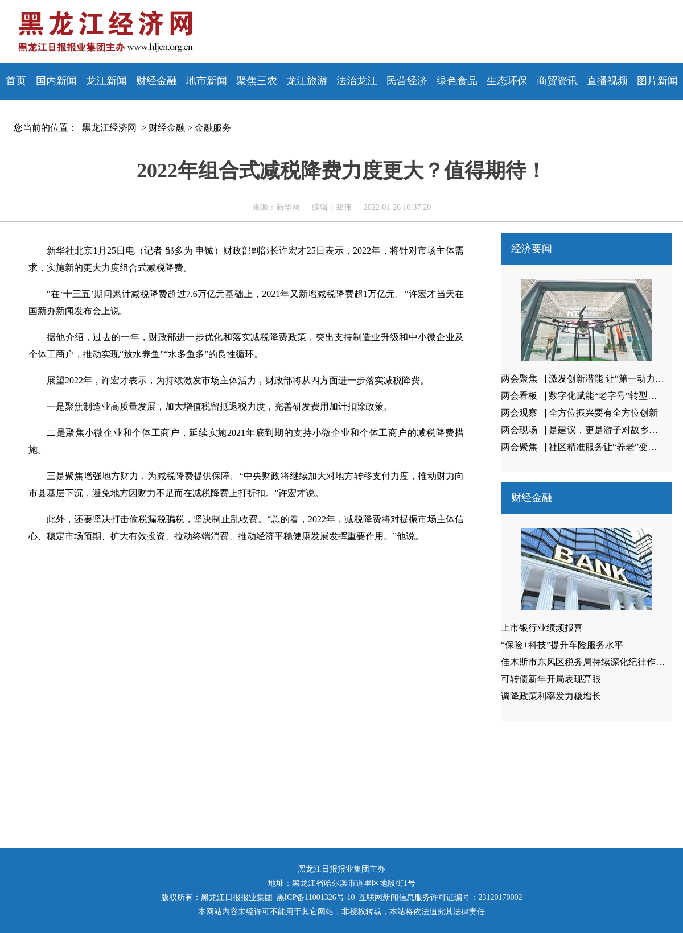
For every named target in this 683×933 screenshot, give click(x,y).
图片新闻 (657, 80)
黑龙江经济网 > (111, 128)
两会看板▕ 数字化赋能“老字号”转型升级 (583, 396)
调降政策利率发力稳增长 (551, 696)
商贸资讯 (557, 80)
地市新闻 (206, 80)
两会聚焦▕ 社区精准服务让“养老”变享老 (583, 447)
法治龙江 (356, 80)
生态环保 (507, 80)
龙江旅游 (306, 80)
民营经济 (406, 80)
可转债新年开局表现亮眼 (551, 679)
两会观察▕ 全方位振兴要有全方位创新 (579, 413)
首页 (16, 80)
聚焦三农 (256, 80)
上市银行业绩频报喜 (542, 628)
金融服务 (213, 128)
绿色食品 (457, 80)
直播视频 (607, 80)
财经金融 (156, 80)
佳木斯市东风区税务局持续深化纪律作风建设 (592, 662)
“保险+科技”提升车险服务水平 (562, 645)
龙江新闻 (106, 80)
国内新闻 (56, 80)
